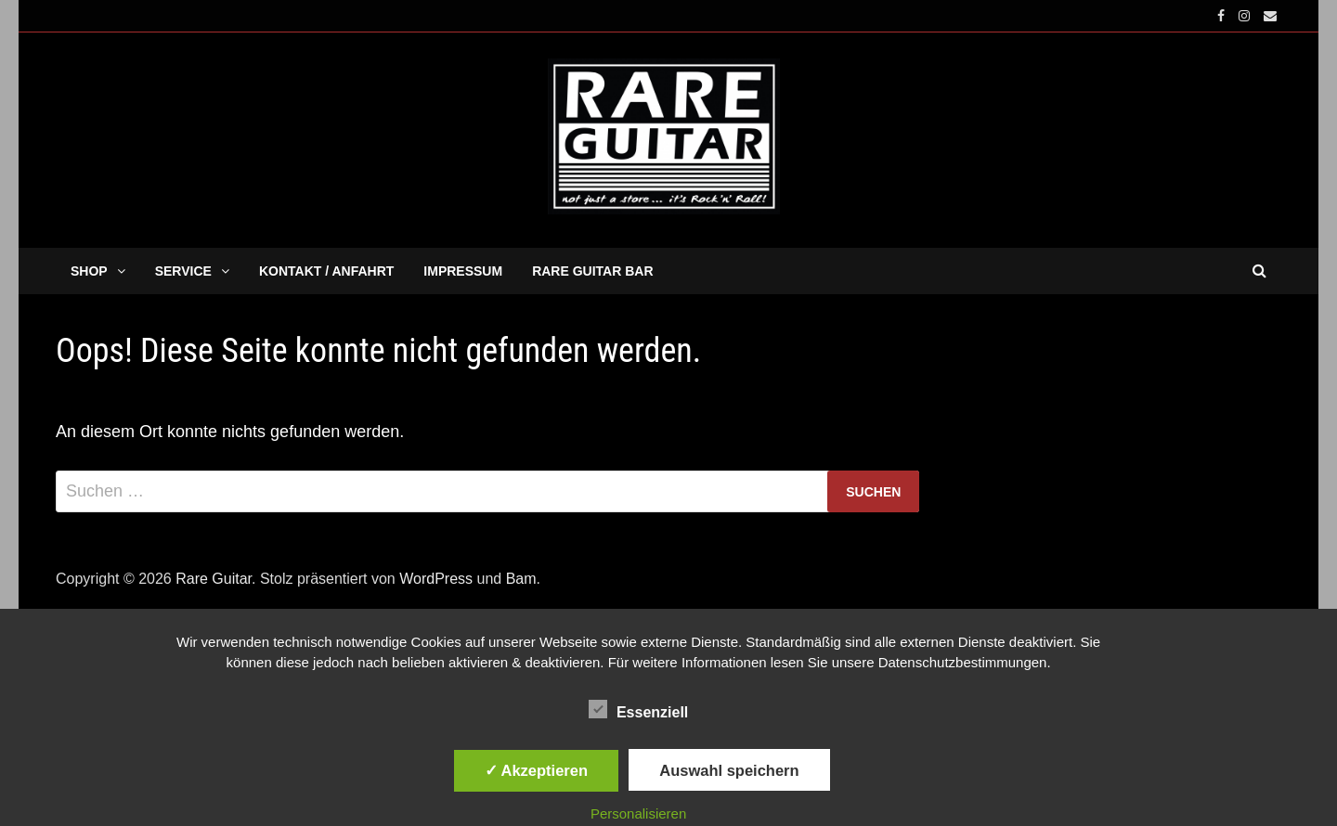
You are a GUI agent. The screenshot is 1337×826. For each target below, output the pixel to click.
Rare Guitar (213, 579)
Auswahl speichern (728, 770)
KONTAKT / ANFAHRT (326, 271)
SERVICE (183, 271)
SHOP (89, 271)
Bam (521, 579)
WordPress (436, 579)
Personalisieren (638, 813)
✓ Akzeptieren (537, 770)
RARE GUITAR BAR (592, 271)
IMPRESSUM (462, 271)
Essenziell (638, 709)
